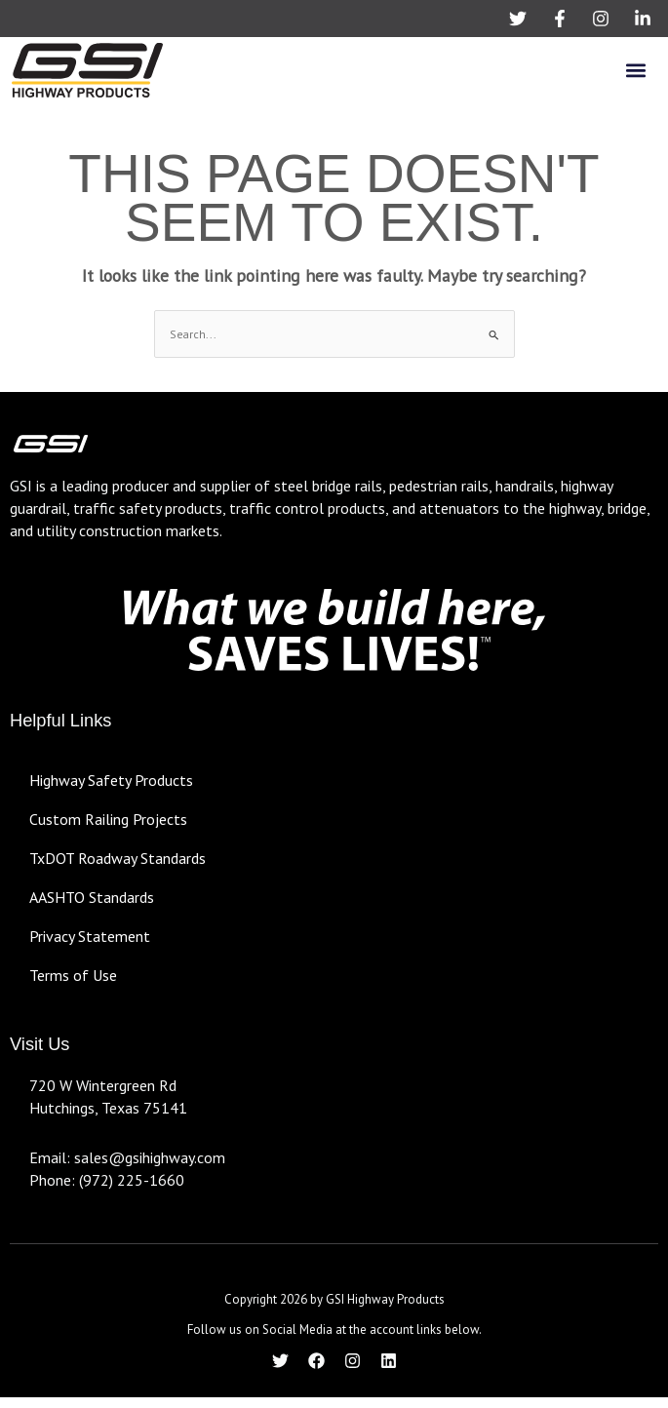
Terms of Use (73, 975)
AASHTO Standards (91, 897)
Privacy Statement (89, 936)
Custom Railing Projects (108, 819)
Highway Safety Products (111, 780)
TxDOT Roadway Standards (117, 858)
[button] (635, 70)
